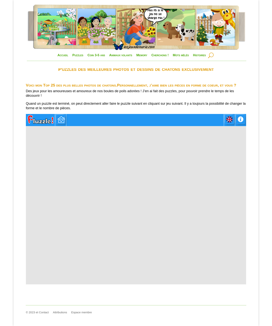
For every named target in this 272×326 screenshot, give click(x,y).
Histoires (199, 55)
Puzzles (77, 55)
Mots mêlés (181, 55)
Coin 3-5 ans (96, 55)
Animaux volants (120, 55)
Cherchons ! (160, 55)
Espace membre (81, 312)
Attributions (60, 312)
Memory (141, 55)
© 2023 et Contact (37, 312)
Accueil (62, 55)
